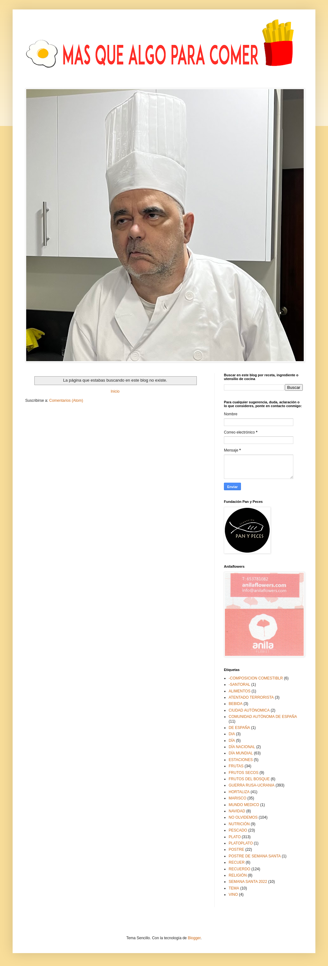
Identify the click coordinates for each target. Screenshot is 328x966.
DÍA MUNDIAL (241, 753)
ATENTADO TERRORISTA (251, 697)
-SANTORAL (239, 684)
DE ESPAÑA (239, 727)
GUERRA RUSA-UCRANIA (251, 785)
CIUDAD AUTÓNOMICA (249, 710)
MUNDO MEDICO (244, 805)
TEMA (234, 888)
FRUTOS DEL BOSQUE (249, 779)
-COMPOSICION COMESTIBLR (256, 678)
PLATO (235, 837)
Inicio (115, 391)
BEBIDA (236, 704)
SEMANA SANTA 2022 (248, 881)
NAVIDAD (237, 811)
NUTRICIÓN (239, 824)
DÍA (232, 740)
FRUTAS (236, 766)
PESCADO (238, 830)
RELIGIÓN (238, 875)
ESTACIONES (241, 760)
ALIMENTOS (239, 691)
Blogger (194, 938)
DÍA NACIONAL (242, 747)
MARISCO (237, 798)
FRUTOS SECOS (243, 772)
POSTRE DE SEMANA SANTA (255, 856)
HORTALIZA (239, 792)
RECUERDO (239, 869)
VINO (233, 894)
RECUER (237, 862)
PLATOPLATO (241, 843)
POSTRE (236, 849)
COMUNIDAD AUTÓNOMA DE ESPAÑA (263, 716)
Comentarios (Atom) (66, 400)
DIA (232, 734)
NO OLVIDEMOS (243, 817)
